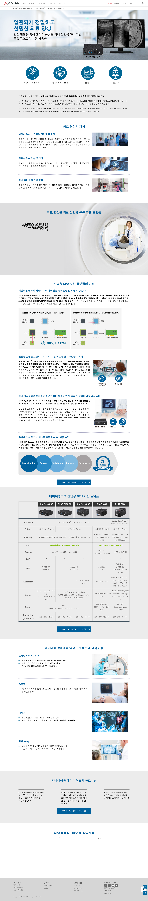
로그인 (125, 3)
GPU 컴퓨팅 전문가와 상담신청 (73, 484)
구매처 (46, 888)
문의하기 (117, 3)
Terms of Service (92, 869)
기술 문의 (77, 885)
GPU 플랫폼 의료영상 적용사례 (54, 8)
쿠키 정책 (107, 890)
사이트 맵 (107, 893)
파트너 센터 (78, 888)
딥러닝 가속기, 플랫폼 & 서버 (26, 8)
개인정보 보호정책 (110, 888)
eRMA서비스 (78, 891)
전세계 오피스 (48, 885)
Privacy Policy (81, 869)
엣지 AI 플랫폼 (40, 8)
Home (15, 8)
